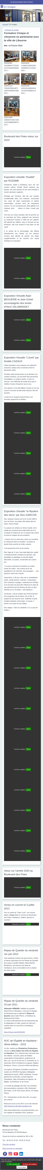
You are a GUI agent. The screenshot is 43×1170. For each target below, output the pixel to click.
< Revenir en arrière (11, 30)
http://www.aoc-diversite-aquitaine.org (18, 1106)
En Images (8, 6)
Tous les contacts (8, 1144)
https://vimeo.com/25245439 (14, 1032)
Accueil (5, 24)
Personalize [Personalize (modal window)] (22, 1167)
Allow (28, 157)
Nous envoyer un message (12, 1148)
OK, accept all (13, 1164)
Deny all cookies (29, 1164)
